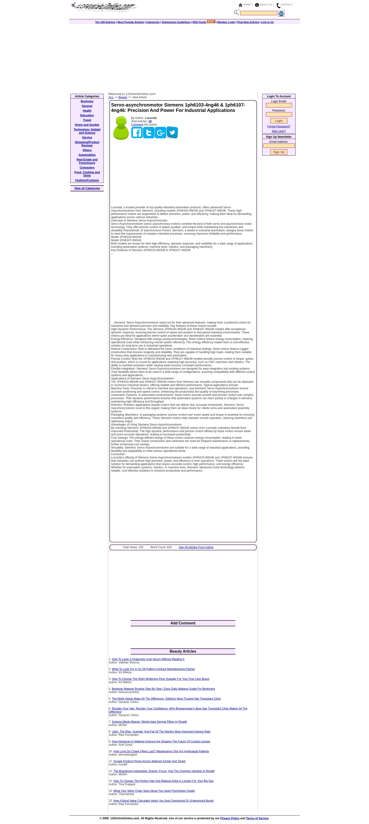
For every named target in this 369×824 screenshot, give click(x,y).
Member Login (226, 22)
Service (87, 137)
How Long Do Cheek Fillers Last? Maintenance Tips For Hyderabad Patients (161, 751)
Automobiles (87, 155)
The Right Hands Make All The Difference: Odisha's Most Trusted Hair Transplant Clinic (166, 698)
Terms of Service (257, 818)
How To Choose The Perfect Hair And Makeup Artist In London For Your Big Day (163, 781)
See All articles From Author (196, 547)
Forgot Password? (278, 126)
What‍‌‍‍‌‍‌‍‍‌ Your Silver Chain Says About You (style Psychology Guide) (154, 790)
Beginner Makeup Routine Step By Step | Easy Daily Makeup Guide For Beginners (163, 688)
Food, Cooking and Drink (87, 174)
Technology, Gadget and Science (87, 131)
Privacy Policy (229, 818)
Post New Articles (248, 22)
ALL (111, 97)
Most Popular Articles (130, 22)
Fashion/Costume (87, 180)
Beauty (123, 97)
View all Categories (87, 188)
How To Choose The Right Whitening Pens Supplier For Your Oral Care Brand (160, 679)
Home (247, 4)
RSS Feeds (204, 22)
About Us (266, 4)
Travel (87, 120)
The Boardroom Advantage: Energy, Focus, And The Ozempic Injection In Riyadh (164, 771)
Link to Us (267, 22)
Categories (153, 22)
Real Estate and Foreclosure (86, 161)
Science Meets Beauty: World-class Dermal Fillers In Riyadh (149, 721)
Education (87, 115)
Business (87, 101)
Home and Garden (87, 124)
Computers (87, 167)
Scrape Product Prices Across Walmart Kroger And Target (149, 761)
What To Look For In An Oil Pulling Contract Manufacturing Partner (153, 669)
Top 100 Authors (105, 22)
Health (87, 110)
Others (87, 150)
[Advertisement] (184, 57)
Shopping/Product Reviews (87, 144)
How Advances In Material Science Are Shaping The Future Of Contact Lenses (161, 741)
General (87, 106)
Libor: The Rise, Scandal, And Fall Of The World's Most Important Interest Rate (161, 731)
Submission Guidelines (176, 22)
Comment (137, 124)
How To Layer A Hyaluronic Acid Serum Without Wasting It (148, 659)
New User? (279, 131)
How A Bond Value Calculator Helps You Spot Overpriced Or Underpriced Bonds (163, 800)
